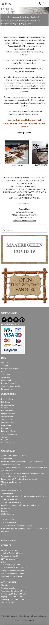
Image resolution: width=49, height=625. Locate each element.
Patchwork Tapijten (30, 17)
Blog (22, 24)
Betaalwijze (5, 377)
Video (3, 371)
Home (3, 17)
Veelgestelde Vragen (9, 24)
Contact (30, 24)
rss (31, 616)
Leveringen (5, 374)
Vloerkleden (24, 20)
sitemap (26, 616)
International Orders (9, 383)
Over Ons (5, 363)
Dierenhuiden (13, 17)
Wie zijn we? (36, 20)
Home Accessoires (8, 20)
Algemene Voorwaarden (11, 386)
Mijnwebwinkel (29, 620)
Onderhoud (6, 380)
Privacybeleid (6, 389)
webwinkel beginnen (40, 616)
